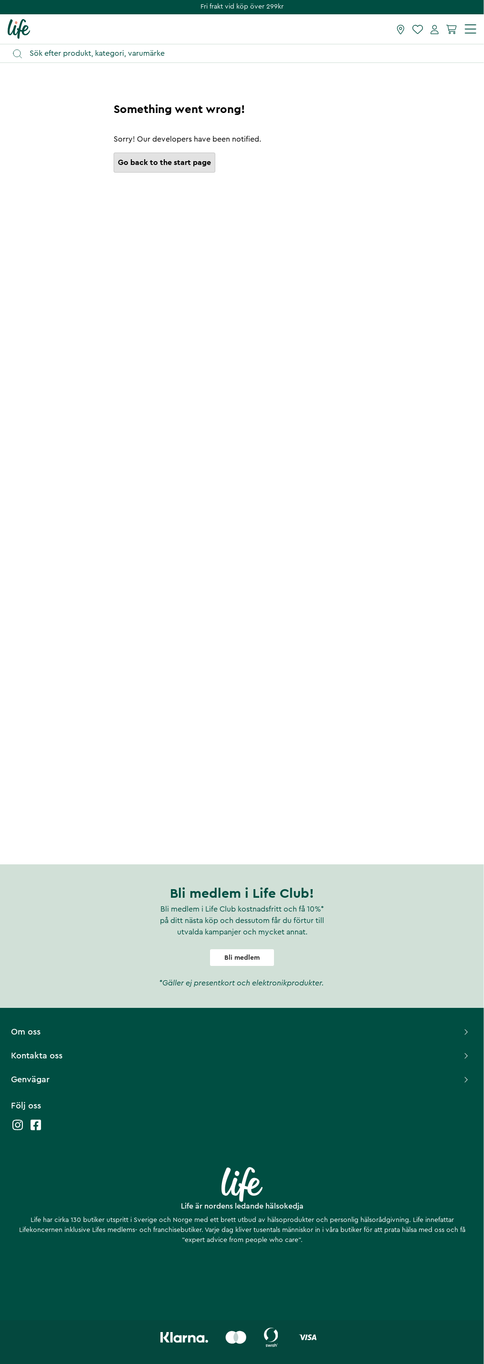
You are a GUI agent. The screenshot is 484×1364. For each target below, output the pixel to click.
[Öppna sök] (246, 54)
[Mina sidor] (435, 29)
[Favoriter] (417, 29)
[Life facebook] (36, 1129)
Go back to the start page (164, 162)
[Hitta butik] (401, 29)
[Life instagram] (17, 1129)
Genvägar (241, 1079)
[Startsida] (19, 28)
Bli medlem (242, 957)
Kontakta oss (241, 1055)
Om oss (241, 1031)
